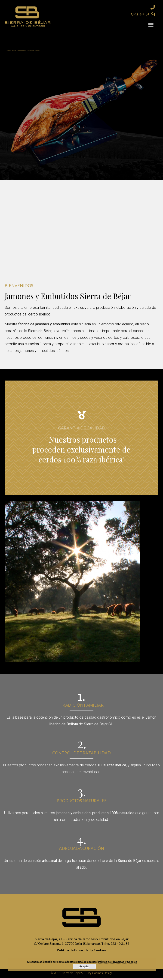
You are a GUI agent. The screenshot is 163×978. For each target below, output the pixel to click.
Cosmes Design (102, 973)
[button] (150, 24)
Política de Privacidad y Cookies (117, 961)
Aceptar (84, 966)
